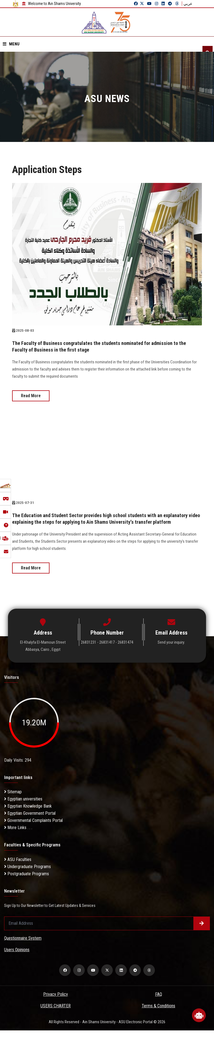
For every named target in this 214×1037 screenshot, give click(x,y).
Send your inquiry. (171, 648)
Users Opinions (16, 956)
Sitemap (13, 798)
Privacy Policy (55, 1000)
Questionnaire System (23, 944)
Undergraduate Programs (27, 873)
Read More (31, 395)
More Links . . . (18, 834)
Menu (11, 44)
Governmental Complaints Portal (33, 827)
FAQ (158, 1000)
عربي (187, 3)
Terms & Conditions (158, 1012)
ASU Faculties (17, 866)
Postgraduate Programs (26, 880)
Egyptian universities (23, 805)
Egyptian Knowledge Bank (28, 812)
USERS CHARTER (55, 1012)
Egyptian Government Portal (30, 819)
